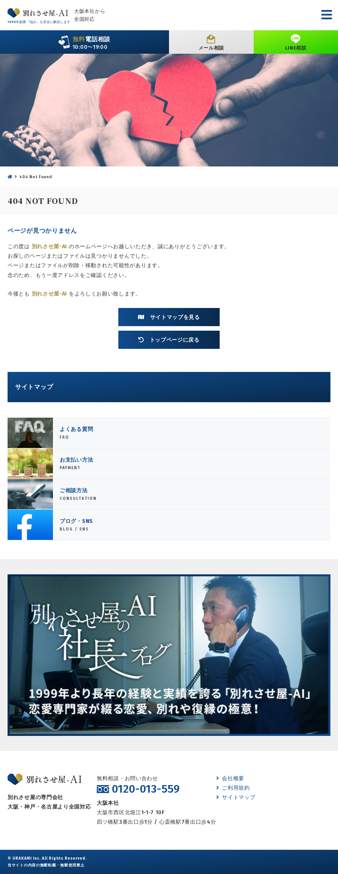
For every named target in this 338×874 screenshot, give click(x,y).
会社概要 (230, 778)
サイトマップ (236, 797)
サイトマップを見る (169, 317)
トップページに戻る (169, 340)
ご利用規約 (233, 788)
